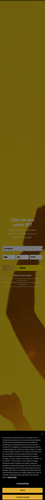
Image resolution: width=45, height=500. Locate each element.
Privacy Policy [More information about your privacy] (12, 479)
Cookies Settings (22, 485)
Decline (22, 492)
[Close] (42, 436)
